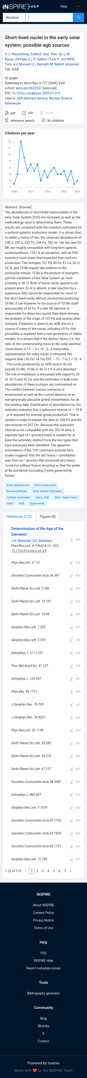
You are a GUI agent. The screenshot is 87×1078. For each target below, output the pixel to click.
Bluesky (43, 1026)
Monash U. (27, 64)
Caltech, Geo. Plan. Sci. (47, 54)
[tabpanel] (43, 700)
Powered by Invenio (44, 1063)
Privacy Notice (43, 920)
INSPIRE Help (43, 960)
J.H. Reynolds (21, 541)
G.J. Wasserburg (17, 54)
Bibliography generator (43, 993)
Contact (43, 1041)
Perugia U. (23, 59)
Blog (43, 1018)
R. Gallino (40, 59)
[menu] (66, 6)
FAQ (43, 953)
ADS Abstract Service (32, 98)
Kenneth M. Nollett (50, 64)
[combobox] (49, 17)
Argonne (72, 64)
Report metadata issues (43, 968)
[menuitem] (63, 6)
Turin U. (54, 59)
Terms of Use (43, 928)
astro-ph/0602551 (29, 88)
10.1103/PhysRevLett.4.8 (29, 551)
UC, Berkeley (42, 541)
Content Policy (43, 913)
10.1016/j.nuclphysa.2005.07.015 (36, 93)
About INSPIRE (43, 905)
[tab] (19, 516)
